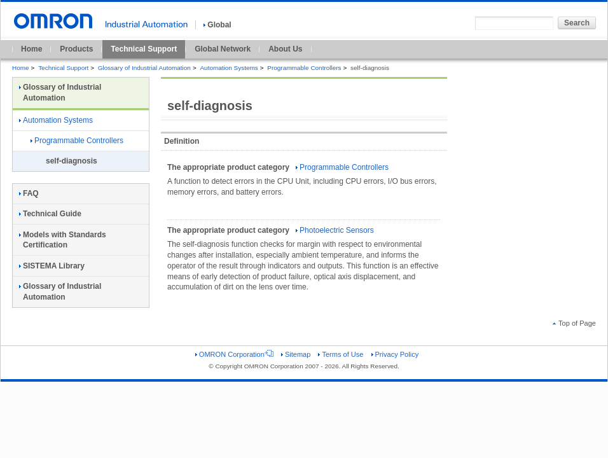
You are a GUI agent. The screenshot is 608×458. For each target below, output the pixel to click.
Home (31, 49)
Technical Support (144, 49)
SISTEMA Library (52, 265)
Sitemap (295, 354)
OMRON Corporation (234, 354)
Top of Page (574, 323)
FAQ (29, 193)
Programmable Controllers (304, 67)
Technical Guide (50, 213)
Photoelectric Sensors (335, 230)
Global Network (223, 49)
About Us (285, 49)
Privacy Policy (395, 354)
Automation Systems (229, 67)
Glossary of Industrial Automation (144, 67)
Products (76, 49)
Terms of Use (340, 354)
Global (217, 24)
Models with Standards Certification (62, 240)
